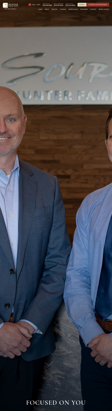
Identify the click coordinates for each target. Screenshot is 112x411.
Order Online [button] (73, 9)
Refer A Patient (104, 9)
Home (40, 9)
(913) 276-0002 (70, 5)
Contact (93, 9)
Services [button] (54, 9)
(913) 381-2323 (58, 5)
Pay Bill (81, 5)
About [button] (47, 9)
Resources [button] (84, 9)
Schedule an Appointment (98, 5)
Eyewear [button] (63, 9)
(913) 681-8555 (47, 5)
